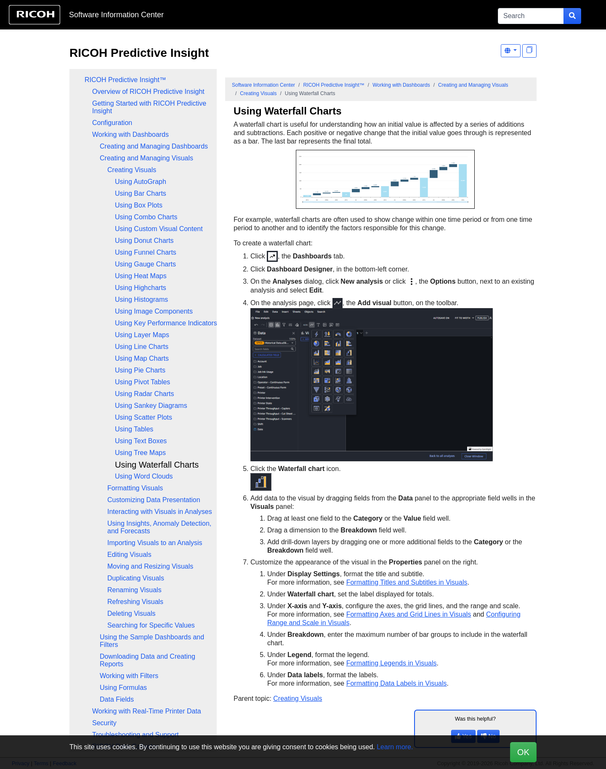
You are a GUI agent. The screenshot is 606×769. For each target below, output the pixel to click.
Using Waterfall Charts (157, 464)
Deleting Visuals (131, 613)
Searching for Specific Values (151, 625)
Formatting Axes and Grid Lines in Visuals (408, 614)
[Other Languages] (511, 50)
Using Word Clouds (144, 476)
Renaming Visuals (134, 589)
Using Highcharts (140, 287)
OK (523, 752)
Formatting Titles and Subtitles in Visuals (407, 582)
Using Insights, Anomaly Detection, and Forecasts (159, 527)
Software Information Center (116, 15)
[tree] (143, 413)
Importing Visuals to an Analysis (154, 542)
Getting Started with (149, 107)
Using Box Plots (138, 205)
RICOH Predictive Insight (139, 52)
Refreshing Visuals (135, 601)
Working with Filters (129, 675)
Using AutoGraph (140, 181)
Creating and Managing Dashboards (154, 146)
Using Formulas (123, 687)
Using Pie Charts (140, 370)
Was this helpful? (475, 719)
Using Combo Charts (146, 217)
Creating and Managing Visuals (146, 158)
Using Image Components (154, 311)
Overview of (148, 91)
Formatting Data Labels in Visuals (396, 683)
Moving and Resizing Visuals (150, 566)
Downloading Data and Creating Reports (147, 660)
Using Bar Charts (140, 193)
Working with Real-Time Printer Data (146, 711)
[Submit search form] (572, 16)
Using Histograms (141, 299)
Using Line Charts (141, 346)
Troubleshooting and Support (135, 734)
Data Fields (117, 699)
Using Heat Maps (141, 275)
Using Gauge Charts (145, 264)
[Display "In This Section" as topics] (529, 51)
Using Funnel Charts (145, 252)
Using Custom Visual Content (159, 228)
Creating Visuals (131, 169)
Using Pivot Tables (142, 382)
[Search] (531, 16)
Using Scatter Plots (143, 417)
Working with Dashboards (130, 134)
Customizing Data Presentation (153, 499)
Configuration (112, 122)
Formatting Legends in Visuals (391, 663)
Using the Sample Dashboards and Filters (152, 640)
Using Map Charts (142, 358)
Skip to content (276, 15)
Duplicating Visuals (135, 578)
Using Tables (134, 429)
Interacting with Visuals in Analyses (159, 511)
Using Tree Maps (140, 452)
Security (104, 722)
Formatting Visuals (135, 488)
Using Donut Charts (144, 240)
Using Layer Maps (142, 334)
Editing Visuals (129, 554)
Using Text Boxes (141, 440)
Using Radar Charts (144, 393)
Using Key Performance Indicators (166, 323)
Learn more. (395, 746)
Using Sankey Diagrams (151, 405)
